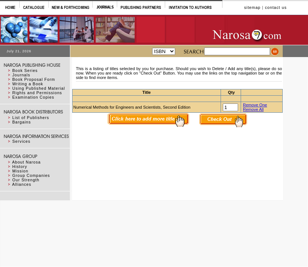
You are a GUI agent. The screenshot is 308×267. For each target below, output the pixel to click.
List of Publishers (30, 117)
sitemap (252, 7)
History (19, 166)
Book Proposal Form (33, 79)
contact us (276, 7)
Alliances (21, 184)
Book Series (25, 70)
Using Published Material (38, 88)
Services (21, 141)
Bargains (21, 122)
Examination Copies (33, 97)
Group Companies (31, 175)
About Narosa (26, 162)
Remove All (253, 109)
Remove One (255, 105)
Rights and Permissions (37, 92)
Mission (20, 171)
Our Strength (25, 180)
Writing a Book (27, 84)
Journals (21, 75)
